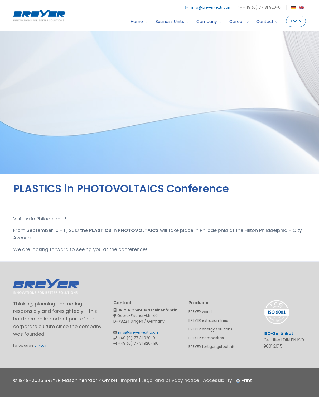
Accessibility (217, 380)
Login (296, 21)
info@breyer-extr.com (208, 7)
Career (238, 21)
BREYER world (200, 311)
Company (208, 21)
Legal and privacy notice (170, 380)
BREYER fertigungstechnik (211, 346)
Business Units (171, 21)
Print (244, 380)
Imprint (129, 380)
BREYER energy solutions (210, 329)
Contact (267, 21)
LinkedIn (41, 345)
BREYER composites (206, 338)
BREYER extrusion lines (208, 320)
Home (138, 21)
